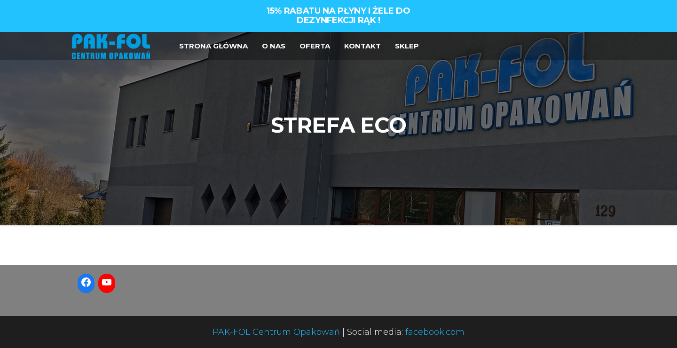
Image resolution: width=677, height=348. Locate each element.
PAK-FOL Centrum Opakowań (276, 332)
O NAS (273, 45)
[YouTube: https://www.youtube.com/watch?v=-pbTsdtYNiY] (106, 282)
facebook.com (434, 332)
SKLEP (407, 45)
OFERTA (314, 45)
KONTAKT (362, 45)
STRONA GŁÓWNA (213, 45)
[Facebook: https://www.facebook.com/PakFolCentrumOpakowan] (86, 282)
